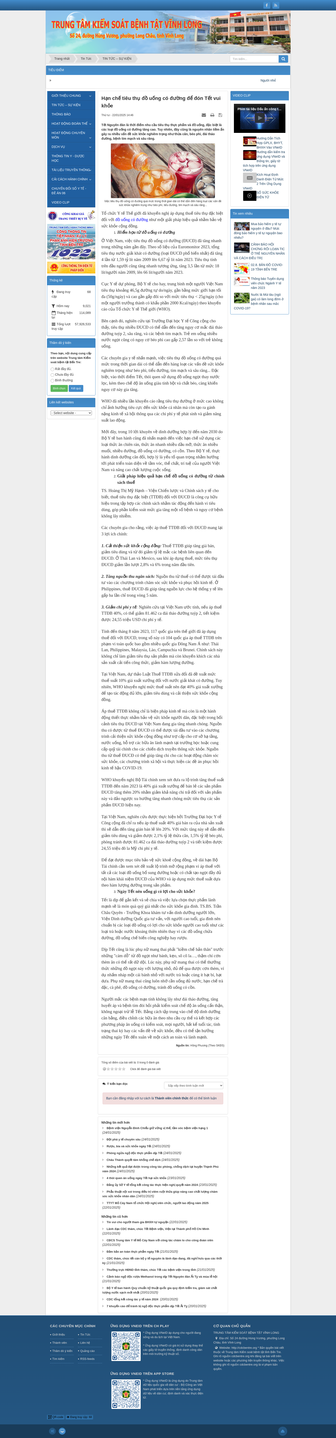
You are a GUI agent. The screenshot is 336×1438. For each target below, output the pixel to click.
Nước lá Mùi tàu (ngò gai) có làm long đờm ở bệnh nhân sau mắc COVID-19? (259, 301)
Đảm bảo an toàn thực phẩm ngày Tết (133, 1251)
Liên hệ (85, 1342)
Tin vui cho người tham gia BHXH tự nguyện (138, 1222)
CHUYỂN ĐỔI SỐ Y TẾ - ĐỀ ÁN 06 (69, 191)
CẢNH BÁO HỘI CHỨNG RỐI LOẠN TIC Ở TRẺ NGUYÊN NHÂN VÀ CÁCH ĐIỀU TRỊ (259, 251)
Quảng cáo (87, 1351)
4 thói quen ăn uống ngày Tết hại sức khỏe (137, 1178)
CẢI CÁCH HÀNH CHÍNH (70, 179)
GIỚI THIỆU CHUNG (66, 95)
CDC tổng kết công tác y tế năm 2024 (133, 1299)
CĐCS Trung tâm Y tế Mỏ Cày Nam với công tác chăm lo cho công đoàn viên (160, 1240)
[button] (260, 118)
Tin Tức (85, 1334)
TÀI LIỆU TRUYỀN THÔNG (71, 170)
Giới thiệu (58, 1334)
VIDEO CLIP (61, 202)
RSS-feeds (87, 1359)
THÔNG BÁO (61, 114)
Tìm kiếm (58, 1359)
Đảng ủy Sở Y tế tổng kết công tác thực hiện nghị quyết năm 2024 (152, 1185)
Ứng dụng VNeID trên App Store (142, 1374)
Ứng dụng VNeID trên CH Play (139, 1326)
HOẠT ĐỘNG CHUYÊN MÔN (68, 135)
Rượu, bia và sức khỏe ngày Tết (129, 1146)
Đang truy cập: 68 (79, 1417)
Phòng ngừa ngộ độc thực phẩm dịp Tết (134, 1153)
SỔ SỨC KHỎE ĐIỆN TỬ (268, 195)
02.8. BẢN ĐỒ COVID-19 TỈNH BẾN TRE (267, 267)
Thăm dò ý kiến (62, 1351)
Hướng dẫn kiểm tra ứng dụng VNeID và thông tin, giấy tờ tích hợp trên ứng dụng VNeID (264, 161)
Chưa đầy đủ (62, 375)
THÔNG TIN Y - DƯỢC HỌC (68, 158)
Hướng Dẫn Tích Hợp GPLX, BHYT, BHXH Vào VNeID (270, 143)
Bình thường (62, 380)
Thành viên (59, 1342)
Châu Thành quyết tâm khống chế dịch (134, 1160)
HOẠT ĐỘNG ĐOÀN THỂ (70, 123)
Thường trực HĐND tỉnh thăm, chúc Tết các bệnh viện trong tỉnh (151, 1270)
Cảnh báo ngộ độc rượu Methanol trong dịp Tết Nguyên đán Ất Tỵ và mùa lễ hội (162, 1276)
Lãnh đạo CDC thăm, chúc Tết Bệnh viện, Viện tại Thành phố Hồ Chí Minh (158, 1229)
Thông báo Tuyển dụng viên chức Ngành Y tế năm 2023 (267, 283)
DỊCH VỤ (58, 147)
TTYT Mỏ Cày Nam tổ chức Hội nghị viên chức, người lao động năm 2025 (157, 1203)
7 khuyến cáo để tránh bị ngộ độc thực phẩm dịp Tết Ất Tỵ (147, 1306)
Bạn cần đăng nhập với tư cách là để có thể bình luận (161, 1098)
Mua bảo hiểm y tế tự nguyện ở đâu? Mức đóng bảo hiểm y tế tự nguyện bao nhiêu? (258, 230)
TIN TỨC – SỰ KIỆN (66, 105)
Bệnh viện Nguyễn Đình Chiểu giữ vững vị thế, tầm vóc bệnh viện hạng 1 (157, 1128)
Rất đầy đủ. (61, 369)
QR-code (55, 1417)
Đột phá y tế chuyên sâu (123, 1139)
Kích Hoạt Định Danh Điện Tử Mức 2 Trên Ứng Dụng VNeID (263, 181)
